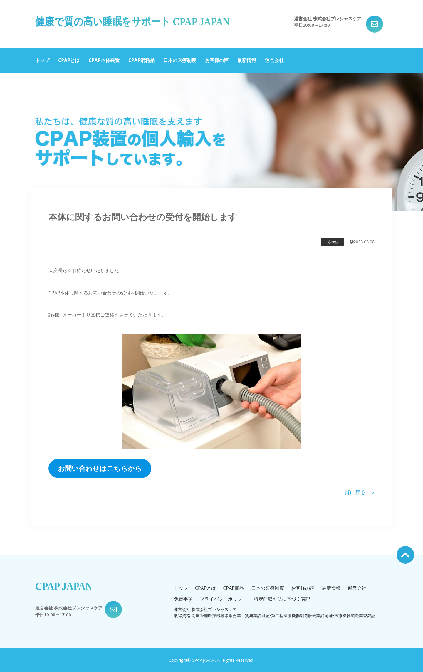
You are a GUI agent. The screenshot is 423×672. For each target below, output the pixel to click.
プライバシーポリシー (223, 599)
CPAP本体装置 (103, 60)
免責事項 (183, 599)
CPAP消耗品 (141, 60)
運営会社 (274, 60)
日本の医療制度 (179, 60)
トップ (42, 60)
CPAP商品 (233, 588)
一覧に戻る (352, 492)
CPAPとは (69, 60)
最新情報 (246, 60)
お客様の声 (217, 60)
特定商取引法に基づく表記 (282, 599)
